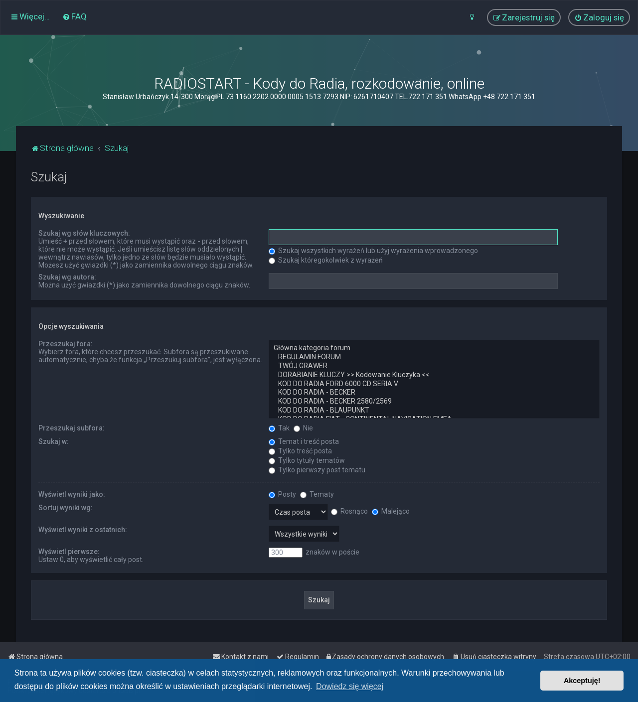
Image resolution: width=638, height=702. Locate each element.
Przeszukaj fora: (65, 344)
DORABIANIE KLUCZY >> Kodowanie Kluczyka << (434, 375)
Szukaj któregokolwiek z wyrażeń (326, 260)
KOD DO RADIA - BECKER (434, 392)
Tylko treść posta (300, 451)
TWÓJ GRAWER (434, 366)
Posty (282, 494)
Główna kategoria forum (434, 348)
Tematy (317, 494)
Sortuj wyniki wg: (65, 508)
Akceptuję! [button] (582, 681)
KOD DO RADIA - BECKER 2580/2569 (434, 401)
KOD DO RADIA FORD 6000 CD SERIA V (434, 384)
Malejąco (391, 511)
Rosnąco (349, 511)
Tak (279, 428)
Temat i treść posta (304, 441)
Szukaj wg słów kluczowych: (84, 233)
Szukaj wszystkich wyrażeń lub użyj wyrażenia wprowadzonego (373, 251)
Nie (303, 428)
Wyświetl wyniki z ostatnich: (82, 530)
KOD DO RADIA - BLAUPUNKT (434, 410)
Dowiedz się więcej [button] (349, 686)
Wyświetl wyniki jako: (71, 494)
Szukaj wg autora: (67, 277)
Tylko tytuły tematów (307, 460)
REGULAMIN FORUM (434, 357)
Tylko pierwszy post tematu (317, 470)
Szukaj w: (53, 441)
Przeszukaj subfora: (71, 428)
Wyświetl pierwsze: (69, 552)
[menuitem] (74, 16)
